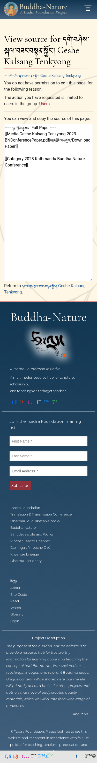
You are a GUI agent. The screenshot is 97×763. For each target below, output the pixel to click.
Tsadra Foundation (28, 508)
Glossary (19, 614)
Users (44, 103)
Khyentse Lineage (27, 554)
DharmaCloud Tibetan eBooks (37, 521)
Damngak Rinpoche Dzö (33, 548)
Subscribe (20, 485)
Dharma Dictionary (28, 561)
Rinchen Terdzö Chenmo (33, 541)
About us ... (82, 714)
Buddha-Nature (26, 528)
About (18, 588)
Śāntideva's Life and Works (34, 534)
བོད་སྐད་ (16, 581)
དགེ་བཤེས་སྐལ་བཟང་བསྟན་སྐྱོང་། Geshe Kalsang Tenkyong (45, 75)
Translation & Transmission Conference (44, 514)
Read (17, 601)
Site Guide (21, 595)
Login (17, 621)
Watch (18, 608)
